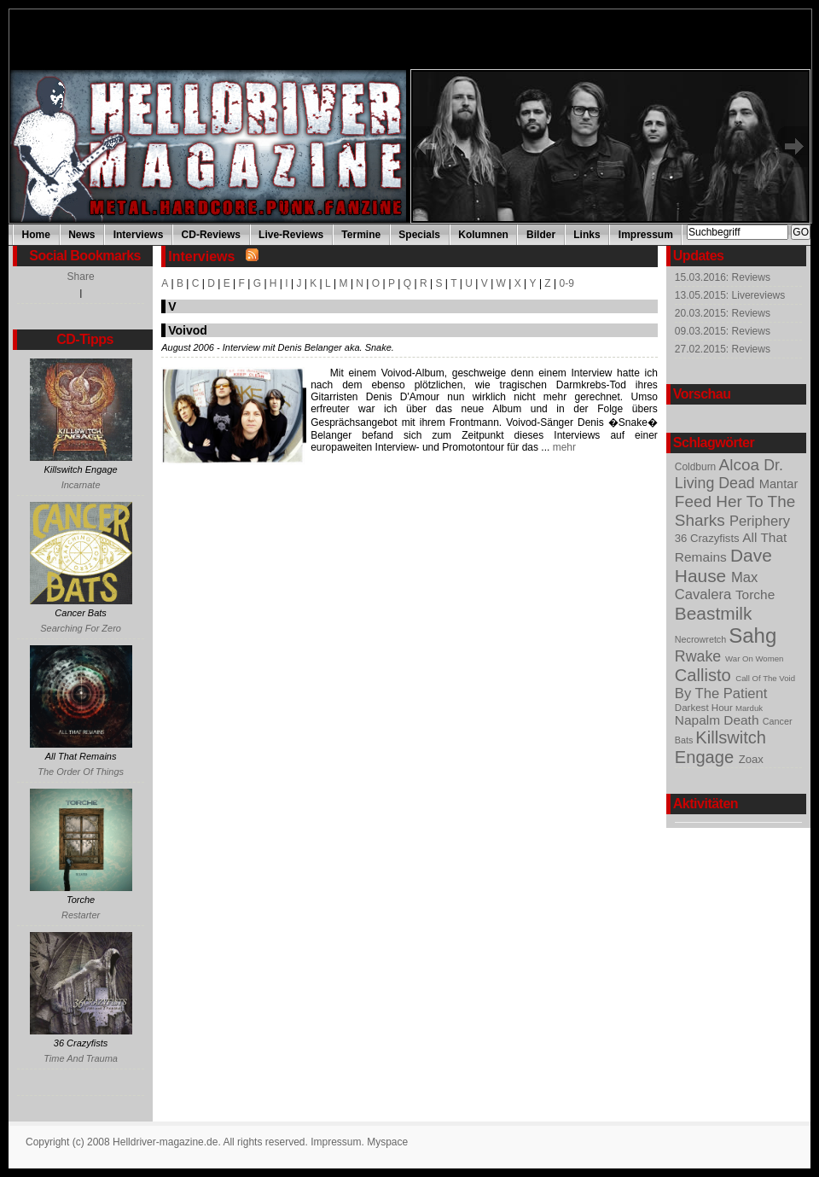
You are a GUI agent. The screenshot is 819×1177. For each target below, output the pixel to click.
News (81, 235)
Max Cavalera (716, 586)
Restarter (80, 915)
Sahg (752, 635)
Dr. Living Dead (729, 474)
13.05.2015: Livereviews (730, 295)
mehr (562, 447)
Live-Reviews (290, 235)
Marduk (749, 708)
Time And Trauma (81, 1058)
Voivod (187, 330)
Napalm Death (719, 720)
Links (586, 235)
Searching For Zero (80, 628)
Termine (360, 235)
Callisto (705, 675)
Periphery (759, 521)
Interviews (138, 235)
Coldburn (697, 467)
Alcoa (741, 465)
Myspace (387, 1142)
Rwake (700, 656)
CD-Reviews (211, 235)
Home (36, 235)
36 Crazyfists (708, 538)
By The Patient (721, 693)
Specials (419, 235)
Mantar (779, 484)
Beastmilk (713, 613)
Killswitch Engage (720, 747)
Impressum (646, 235)
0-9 (567, 283)
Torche (755, 594)
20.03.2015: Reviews (722, 313)
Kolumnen (483, 235)
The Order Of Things (81, 771)
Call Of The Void (765, 678)
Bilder (540, 235)
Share (81, 277)
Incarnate (81, 485)
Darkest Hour (705, 707)
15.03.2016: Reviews (722, 277)
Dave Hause (723, 565)
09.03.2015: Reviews (722, 331)
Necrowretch (702, 639)
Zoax (751, 759)
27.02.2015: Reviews (722, 349)
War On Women (754, 658)
